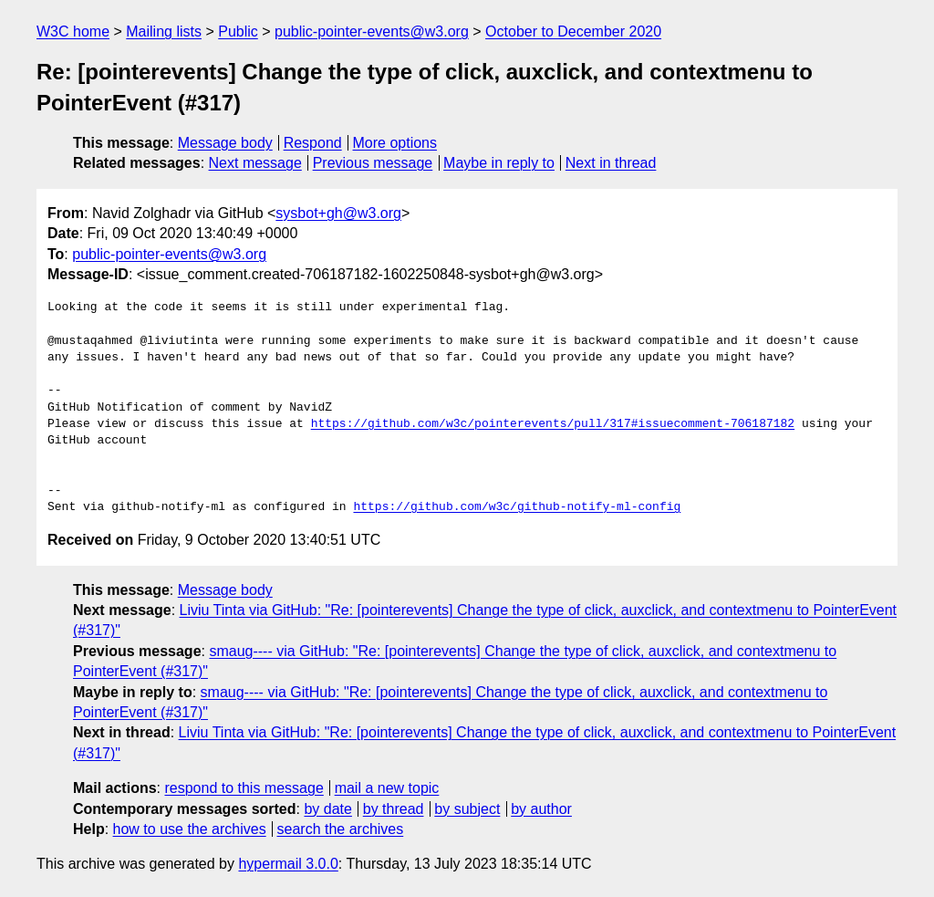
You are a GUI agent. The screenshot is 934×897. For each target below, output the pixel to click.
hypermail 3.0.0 (287, 863)
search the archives (340, 829)
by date (327, 809)
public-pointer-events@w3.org (372, 31)
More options (395, 143)
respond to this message (243, 788)
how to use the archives (189, 829)
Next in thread (611, 163)
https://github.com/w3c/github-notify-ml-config (516, 507)
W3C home (72, 31)
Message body (225, 143)
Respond (313, 143)
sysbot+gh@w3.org (338, 213)
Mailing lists (164, 31)
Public (238, 31)
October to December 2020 (573, 31)
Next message (255, 163)
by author (541, 809)
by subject (467, 809)
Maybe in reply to (499, 163)
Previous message (373, 163)
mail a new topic (387, 788)
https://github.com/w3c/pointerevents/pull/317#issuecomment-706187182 (552, 424)
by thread (393, 809)
